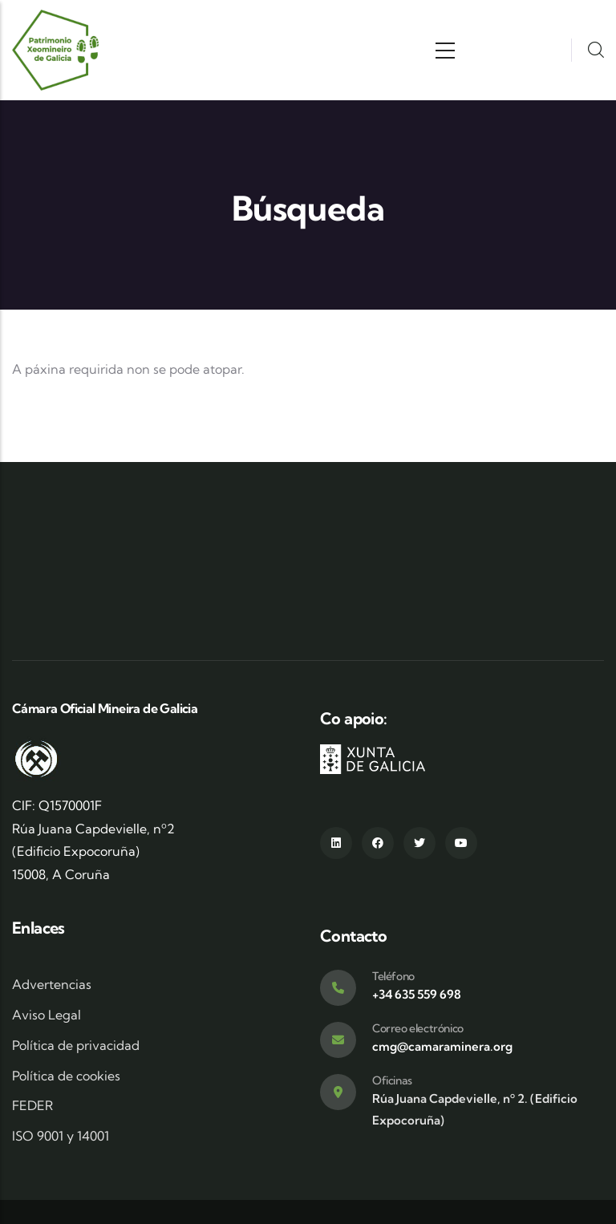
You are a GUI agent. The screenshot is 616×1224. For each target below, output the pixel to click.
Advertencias (51, 984)
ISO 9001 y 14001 (60, 1136)
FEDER (32, 1105)
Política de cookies (66, 1076)
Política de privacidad (76, 1045)
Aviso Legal (46, 1015)
